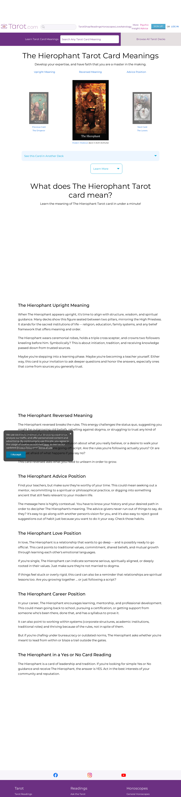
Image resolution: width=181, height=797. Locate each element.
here (46, 444)
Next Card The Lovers (142, 127)
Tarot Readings (23, 794)
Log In (175, 26)
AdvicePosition (136, 72)
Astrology (126, 26)
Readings (95, 26)
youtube (123, 775)
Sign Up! (158, 26)
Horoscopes (108, 26)
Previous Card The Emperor (38, 127)
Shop (87, 26)
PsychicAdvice (144, 26)
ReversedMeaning (90, 72)
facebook (55, 775)
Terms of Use (45, 447)
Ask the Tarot (78, 794)
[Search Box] (58, 27)
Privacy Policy (25, 447)
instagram (89, 775)
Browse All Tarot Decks (150, 39)
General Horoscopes (138, 794)
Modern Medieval (80, 143)
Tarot (81, 26)
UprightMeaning (44, 72)
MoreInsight (136, 26)
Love (118, 26)
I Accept (16, 454)
